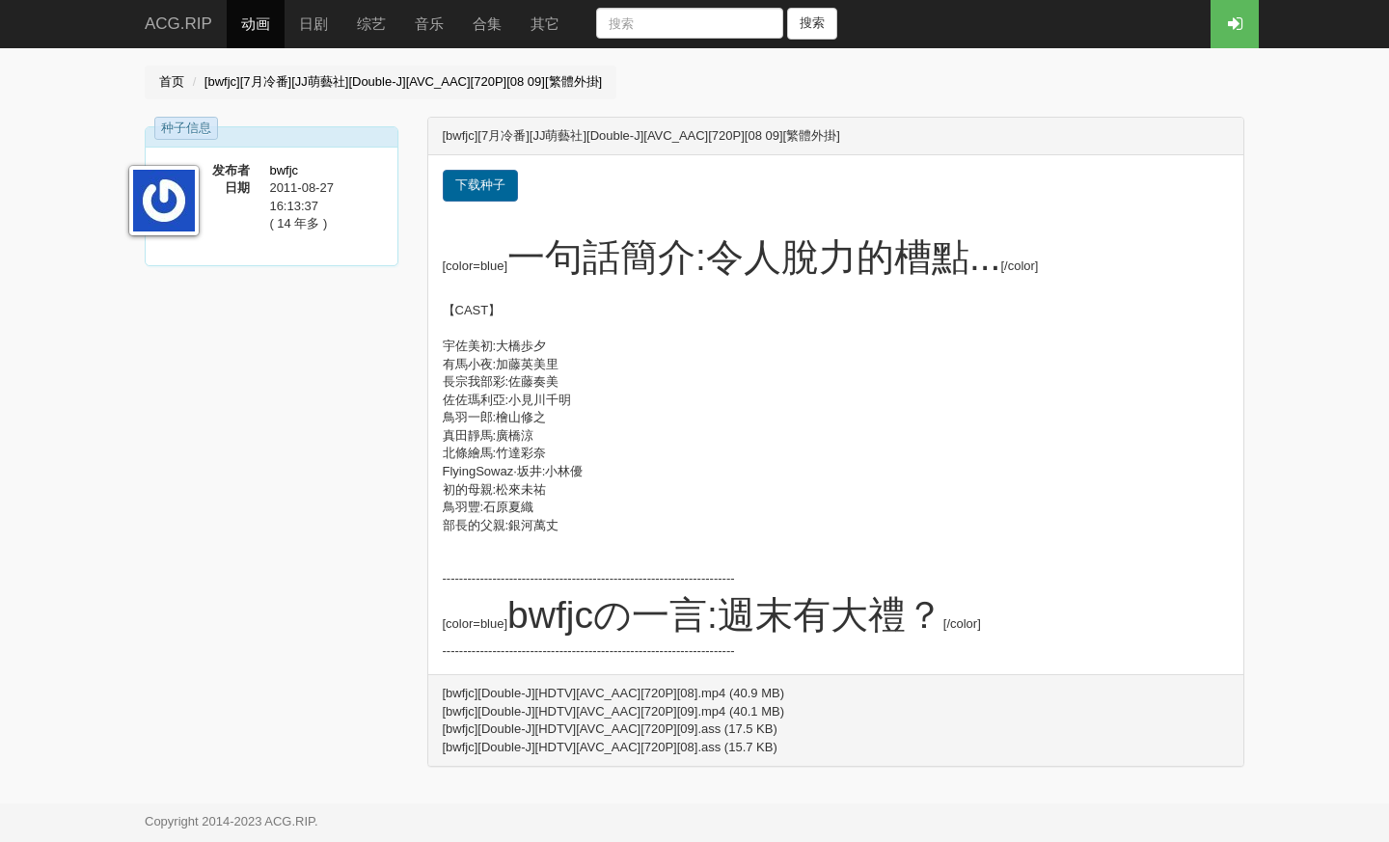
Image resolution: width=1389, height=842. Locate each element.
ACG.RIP (178, 23)
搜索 (812, 22)
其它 (545, 23)
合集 (487, 23)
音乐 (429, 23)
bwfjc (283, 170)
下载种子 (480, 184)
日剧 (313, 23)
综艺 (371, 23)
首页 (171, 81)
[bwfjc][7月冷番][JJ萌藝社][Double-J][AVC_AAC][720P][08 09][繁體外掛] (403, 81)
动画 (255, 23)
